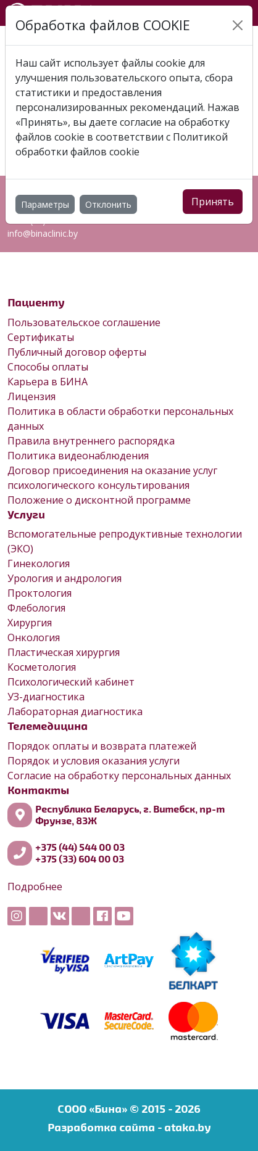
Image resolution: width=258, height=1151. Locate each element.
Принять (212, 201)
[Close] (238, 25)
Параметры (45, 204)
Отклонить (108, 204)
